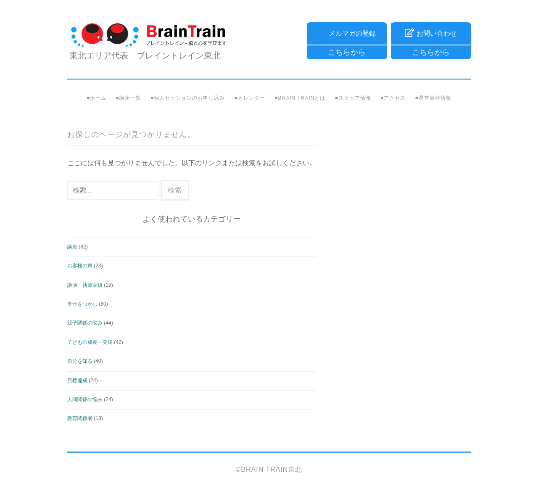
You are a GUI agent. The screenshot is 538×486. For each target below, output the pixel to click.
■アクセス (393, 98)
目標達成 (77, 380)
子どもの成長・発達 (90, 342)
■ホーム (96, 98)
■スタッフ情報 (353, 98)
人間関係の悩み (85, 399)
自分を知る (79, 361)
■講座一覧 (128, 98)
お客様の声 (79, 266)
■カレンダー (250, 98)
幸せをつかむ (82, 304)
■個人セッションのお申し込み (187, 98)
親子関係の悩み (85, 323)
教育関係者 (79, 418)
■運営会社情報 (433, 98)
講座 (72, 247)
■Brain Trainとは (299, 98)
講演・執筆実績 (85, 285)
